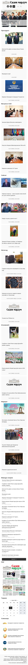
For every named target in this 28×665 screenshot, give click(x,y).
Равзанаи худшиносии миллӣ (9, 469)
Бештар (14, 559)
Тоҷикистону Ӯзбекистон (8, 318)
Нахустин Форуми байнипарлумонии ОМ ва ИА (13, 145)
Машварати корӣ (6, 73)
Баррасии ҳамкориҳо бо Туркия (10, 168)
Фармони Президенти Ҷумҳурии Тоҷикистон (13, 97)
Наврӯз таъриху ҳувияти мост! (9, 218)
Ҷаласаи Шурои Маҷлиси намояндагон (12, 122)
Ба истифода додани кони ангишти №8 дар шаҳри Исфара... (9, 22)
